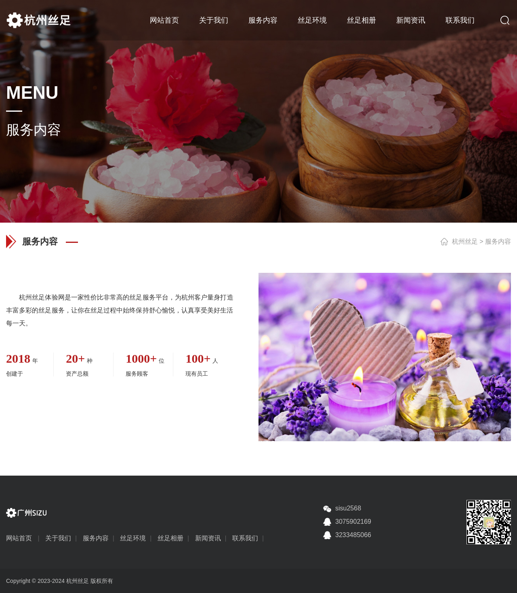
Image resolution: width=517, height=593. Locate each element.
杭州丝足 (465, 241)
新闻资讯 (410, 20)
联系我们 (460, 20)
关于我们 (213, 20)
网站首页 (164, 20)
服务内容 (262, 20)
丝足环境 (312, 20)
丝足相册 (361, 20)
